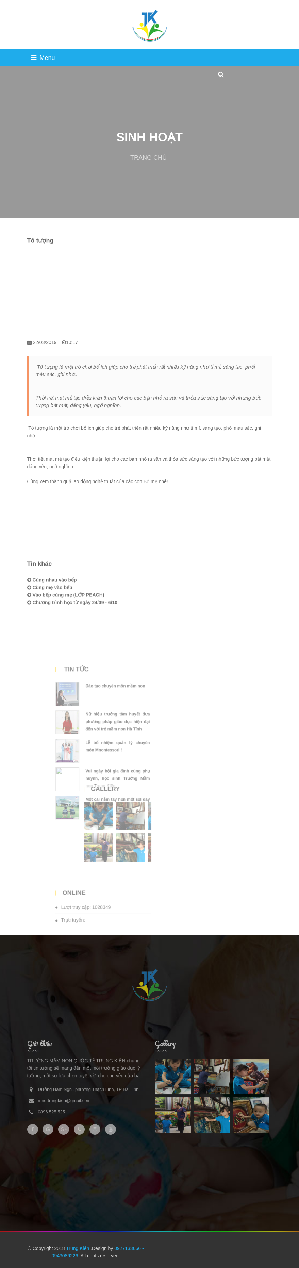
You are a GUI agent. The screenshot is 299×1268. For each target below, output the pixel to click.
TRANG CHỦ (148, 157)
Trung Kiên (78, 1248)
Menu (43, 57)
